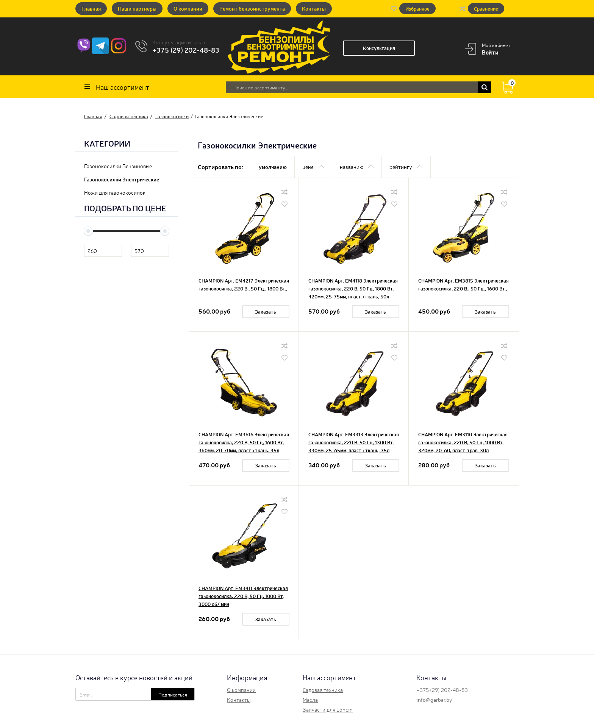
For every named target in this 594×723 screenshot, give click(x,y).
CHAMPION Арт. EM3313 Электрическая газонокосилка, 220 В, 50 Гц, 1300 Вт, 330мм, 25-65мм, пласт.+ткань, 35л (353, 442)
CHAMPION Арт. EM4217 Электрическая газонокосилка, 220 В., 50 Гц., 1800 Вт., (244, 284)
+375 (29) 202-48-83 (185, 49)
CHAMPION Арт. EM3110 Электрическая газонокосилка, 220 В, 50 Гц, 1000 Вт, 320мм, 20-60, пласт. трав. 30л (463, 442)
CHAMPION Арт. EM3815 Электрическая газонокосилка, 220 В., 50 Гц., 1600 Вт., (463, 284)
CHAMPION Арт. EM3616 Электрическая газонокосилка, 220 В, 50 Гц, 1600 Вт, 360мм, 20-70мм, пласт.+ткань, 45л (244, 442)
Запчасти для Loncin (328, 709)
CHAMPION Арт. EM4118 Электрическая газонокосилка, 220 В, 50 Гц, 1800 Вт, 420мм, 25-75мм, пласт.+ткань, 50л (353, 288)
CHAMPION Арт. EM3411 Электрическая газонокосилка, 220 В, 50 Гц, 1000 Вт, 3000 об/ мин (243, 596)
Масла (310, 699)
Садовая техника (323, 689)
